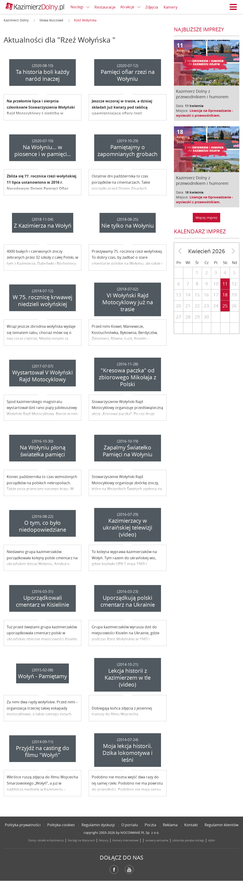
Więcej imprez (206, 217)
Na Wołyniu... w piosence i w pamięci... (42, 150)
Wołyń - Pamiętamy (42, 676)
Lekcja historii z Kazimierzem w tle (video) (128, 677)
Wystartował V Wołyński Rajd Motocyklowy (42, 376)
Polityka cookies (61, 824)
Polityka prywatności (23, 824)
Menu (233, 7)
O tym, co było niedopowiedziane (42, 526)
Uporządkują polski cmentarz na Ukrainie (127, 601)
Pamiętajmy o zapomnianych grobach (127, 150)
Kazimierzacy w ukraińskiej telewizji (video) (127, 527)
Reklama (170, 824)
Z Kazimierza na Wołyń (42, 225)
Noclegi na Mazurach (81, 840)
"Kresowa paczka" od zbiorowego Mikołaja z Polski (127, 377)
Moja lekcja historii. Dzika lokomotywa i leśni (127, 752)
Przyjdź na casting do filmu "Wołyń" (42, 751)
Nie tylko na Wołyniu (127, 225)
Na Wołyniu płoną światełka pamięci (42, 451)
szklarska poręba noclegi (188, 840)
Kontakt (191, 824)
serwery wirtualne (156, 840)
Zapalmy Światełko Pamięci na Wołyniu (127, 451)
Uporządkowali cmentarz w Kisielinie (42, 601)
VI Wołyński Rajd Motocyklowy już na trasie (127, 302)
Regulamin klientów (221, 824)
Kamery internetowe (125, 840)
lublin (211, 840)
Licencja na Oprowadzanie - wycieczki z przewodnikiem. (204, 113)
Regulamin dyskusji (98, 824)
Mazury (103, 840)
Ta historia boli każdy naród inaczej (42, 75)
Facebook (114, 869)
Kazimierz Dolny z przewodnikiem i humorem (202, 93)
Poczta (150, 824)
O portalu (129, 824)
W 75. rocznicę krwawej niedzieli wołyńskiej (42, 300)
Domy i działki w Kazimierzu (46, 840)
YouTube (129, 869)
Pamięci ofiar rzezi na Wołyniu (128, 75)
